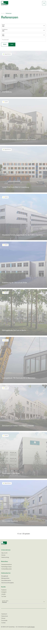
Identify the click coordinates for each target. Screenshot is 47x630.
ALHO (2, 13)
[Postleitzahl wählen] (23, 40)
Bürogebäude (4, 576)
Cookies (3, 622)
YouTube (3, 596)
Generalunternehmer (6, 564)
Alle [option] (3, 26)
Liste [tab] (11, 44)
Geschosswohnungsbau (7, 582)
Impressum (4, 614)
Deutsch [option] (4, 602)
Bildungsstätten (5, 578)
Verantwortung (5, 557)
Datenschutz (4, 616)
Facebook (3, 590)
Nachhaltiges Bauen (6, 566)
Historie (3, 555)
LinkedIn (3, 594)
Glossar (3, 618)
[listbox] (23, 25)
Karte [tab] (4, 44)
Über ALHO (4, 553)
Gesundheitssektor (6, 580)
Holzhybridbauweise (6, 569)
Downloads (4, 620)
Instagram (4, 592)
